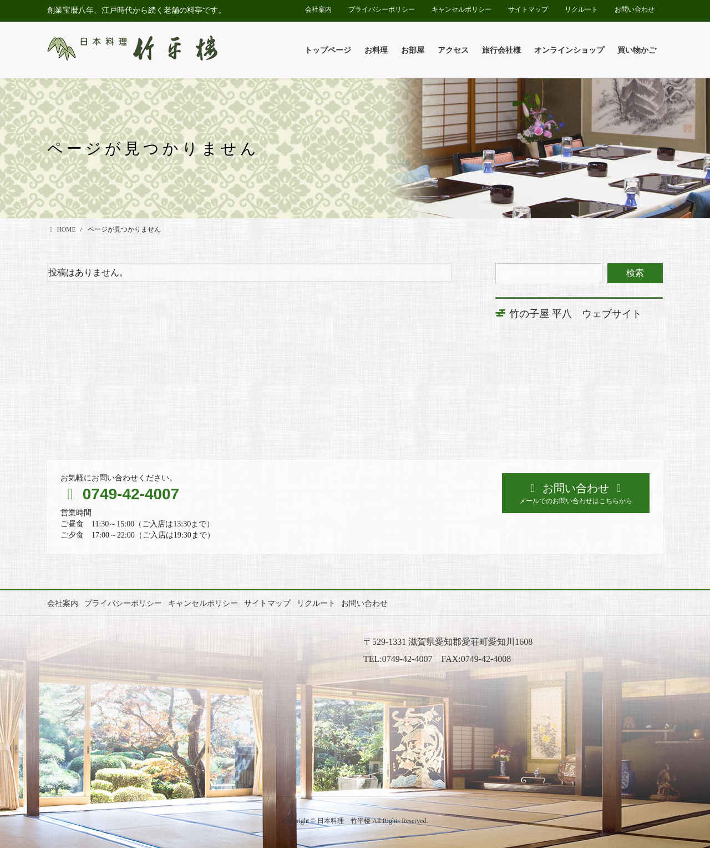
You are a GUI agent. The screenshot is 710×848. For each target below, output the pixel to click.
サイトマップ (528, 9)
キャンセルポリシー (461, 9)
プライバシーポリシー (381, 9)
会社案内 (318, 9)
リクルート (581, 9)
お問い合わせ (635, 9)
